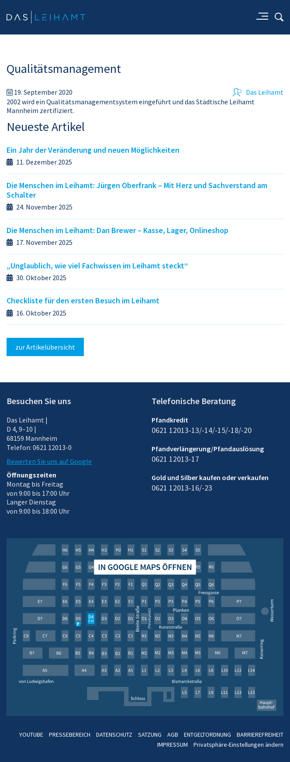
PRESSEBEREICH (69, 734)
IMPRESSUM (172, 744)
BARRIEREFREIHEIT (260, 734)
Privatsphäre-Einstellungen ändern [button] (238, 744)
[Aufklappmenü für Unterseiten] (261, 17)
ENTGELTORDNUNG (207, 734)
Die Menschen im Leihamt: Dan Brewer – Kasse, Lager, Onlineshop (117, 230)
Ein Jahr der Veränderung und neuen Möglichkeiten (93, 150)
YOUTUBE (31, 734)
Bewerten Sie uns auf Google (49, 461)
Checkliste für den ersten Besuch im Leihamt (83, 300)
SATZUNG (150, 734)
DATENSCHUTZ (114, 734)
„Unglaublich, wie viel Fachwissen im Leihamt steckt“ (97, 266)
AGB (172, 734)
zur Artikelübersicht (45, 347)
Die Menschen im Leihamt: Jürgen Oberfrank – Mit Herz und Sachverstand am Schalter (137, 190)
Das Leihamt (258, 92)
